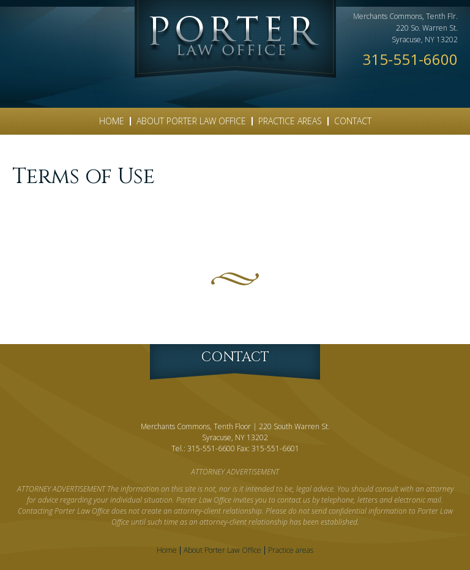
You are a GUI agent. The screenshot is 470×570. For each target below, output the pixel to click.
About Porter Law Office (191, 121)
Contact (352, 121)
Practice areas (290, 121)
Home (111, 121)
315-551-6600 (410, 59)
